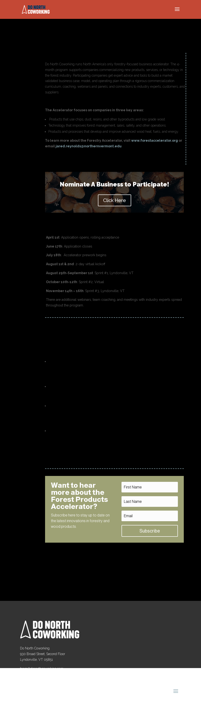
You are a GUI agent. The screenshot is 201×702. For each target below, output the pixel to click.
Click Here (114, 200)
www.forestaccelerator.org (154, 140)
